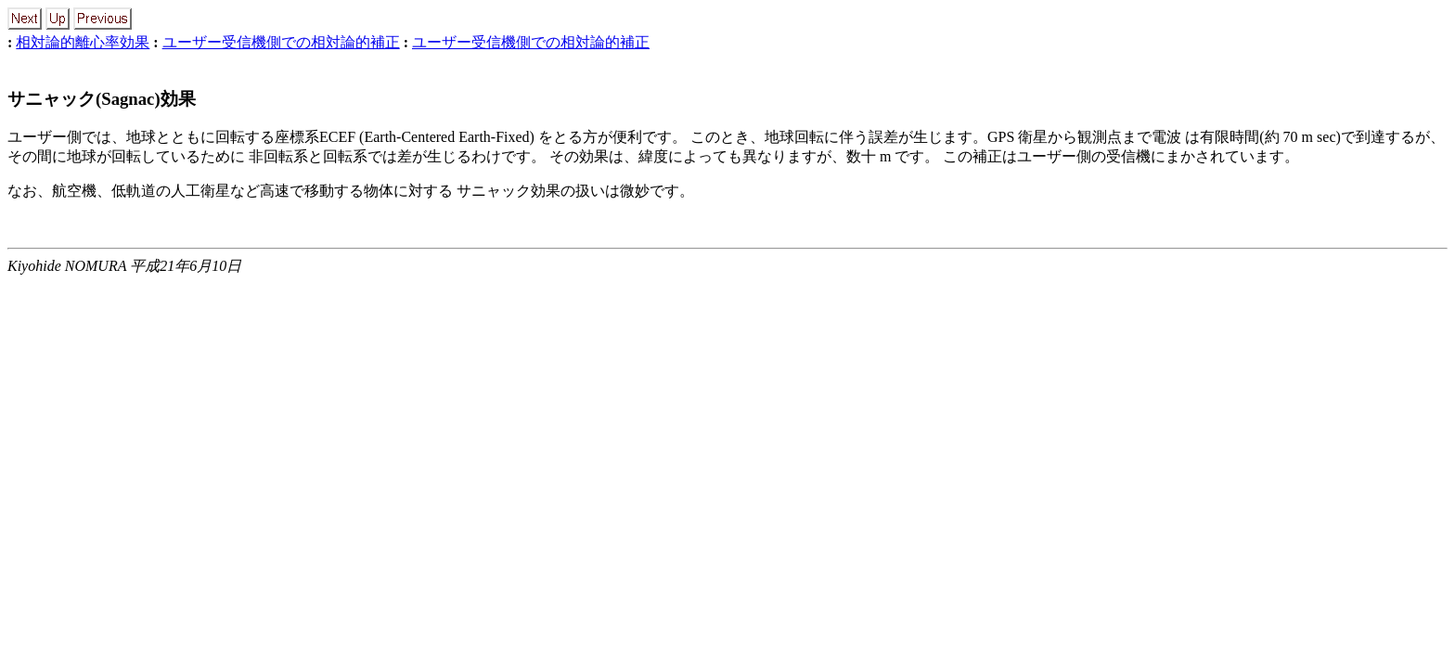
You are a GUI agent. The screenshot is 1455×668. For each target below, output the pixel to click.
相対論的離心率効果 (82, 42)
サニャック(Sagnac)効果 (101, 99)
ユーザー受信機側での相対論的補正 (281, 42)
